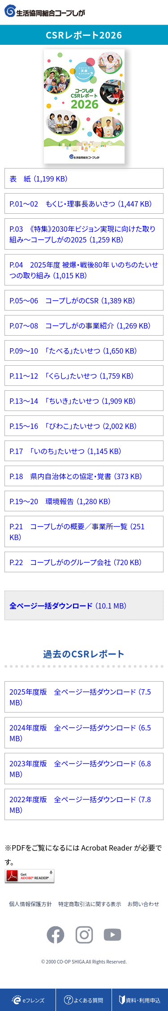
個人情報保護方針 (30, 903)
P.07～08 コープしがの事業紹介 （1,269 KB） (80, 325)
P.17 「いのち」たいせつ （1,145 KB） (65, 450)
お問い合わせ (143, 903)
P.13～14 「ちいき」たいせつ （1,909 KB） (73, 400)
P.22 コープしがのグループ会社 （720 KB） (75, 562)
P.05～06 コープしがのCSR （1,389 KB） (72, 300)
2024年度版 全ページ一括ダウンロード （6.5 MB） (80, 732)
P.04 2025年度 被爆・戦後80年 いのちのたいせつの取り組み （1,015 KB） (84, 270)
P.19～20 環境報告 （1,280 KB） (60, 501)
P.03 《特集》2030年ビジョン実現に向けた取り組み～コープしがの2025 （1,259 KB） (82, 234)
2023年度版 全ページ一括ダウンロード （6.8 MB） (80, 768)
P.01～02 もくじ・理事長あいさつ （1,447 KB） (81, 203)
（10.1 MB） (68, 605)
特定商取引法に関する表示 (89, 903)
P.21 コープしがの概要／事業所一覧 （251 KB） (77, 531)
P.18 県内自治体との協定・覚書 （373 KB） (76, 476)
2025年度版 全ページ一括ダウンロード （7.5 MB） (80, 697)
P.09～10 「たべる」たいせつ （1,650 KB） (73, 350)
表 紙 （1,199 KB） (39, 178)
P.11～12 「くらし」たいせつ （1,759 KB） (71, 375)
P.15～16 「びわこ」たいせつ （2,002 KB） (73, 425)
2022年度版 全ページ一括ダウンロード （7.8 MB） (80, 804)
